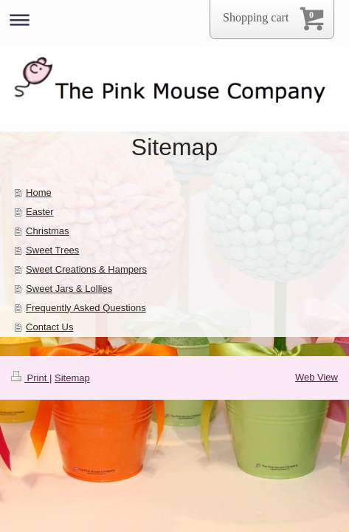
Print (30, 377)
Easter (40, 211)
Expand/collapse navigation (174, 19)
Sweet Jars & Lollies (69, 288)
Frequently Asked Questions (86, 307)
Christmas (47, 230)
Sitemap (72, 377)
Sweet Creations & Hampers (86, 269)
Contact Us (49, 326)
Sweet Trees (52, 250)
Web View (316, 377)
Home (39, 192)
